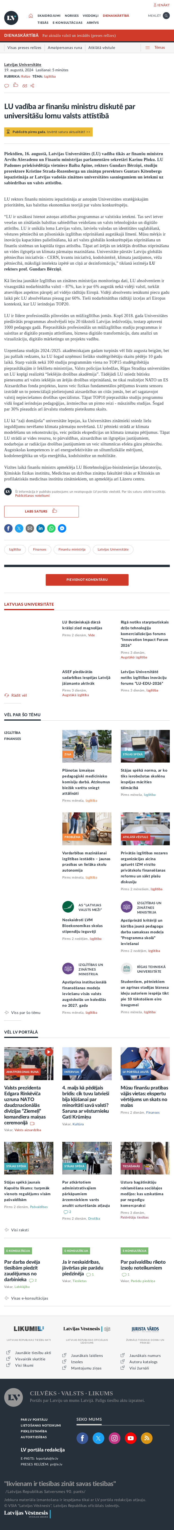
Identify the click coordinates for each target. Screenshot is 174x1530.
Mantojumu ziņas (86, 1368)
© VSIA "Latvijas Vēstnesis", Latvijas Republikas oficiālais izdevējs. (62, 1506)
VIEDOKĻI (90, 15)
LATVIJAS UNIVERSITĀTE (29, 604)
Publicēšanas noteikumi (32, 495)
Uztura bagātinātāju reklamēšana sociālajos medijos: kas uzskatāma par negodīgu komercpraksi (142, 1194)
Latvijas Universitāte (23, 65)
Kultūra (78, 1124)
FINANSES (12, 739)
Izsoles (77, 1362)
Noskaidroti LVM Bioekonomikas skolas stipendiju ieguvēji (82, 926)
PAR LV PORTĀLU (34, 1419)
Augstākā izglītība (134, 657)
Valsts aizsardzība (27, 1130)
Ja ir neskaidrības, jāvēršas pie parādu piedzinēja (82, 1268)
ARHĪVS (93, 22)
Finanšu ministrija (72, 549)
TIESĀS (43, 22)
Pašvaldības (39, 1207)
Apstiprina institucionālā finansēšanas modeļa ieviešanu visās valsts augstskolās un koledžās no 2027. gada (84, 993)
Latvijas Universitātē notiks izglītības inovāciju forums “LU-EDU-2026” (144, 677)
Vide (91, 635)
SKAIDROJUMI (49, 15)
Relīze (25, 76)
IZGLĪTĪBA (12, 733)
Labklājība (22, 1287)
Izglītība (50, 76)
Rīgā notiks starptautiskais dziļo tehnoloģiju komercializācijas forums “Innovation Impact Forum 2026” (145, 633)
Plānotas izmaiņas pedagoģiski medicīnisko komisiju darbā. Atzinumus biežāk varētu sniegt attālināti (86, 782)
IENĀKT (163, 5)
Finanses (39, 549)
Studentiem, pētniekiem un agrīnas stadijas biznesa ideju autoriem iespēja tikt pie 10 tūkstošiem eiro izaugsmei (145, 993)
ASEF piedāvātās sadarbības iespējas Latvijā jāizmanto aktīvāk (86, 677)
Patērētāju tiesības (135, 1217)
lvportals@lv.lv (47, 1458)
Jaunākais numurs (145, 1356)
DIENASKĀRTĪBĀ (116, 15)
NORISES (72, 15)
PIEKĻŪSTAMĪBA (34, 1431)
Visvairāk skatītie (30, 1359)
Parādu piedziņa (143, 1281)
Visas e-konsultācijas (29, 1298)
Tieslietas (80, 1281)
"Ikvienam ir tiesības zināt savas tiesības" (60, 1484)
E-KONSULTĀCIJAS (68, 22)
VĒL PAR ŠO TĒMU (22, 715)
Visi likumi (24, 1365)
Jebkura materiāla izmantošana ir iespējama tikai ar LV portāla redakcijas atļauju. (75, 1500)
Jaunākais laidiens (87, 1356)
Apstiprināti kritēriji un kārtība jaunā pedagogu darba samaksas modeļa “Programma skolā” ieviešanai (142, 932)
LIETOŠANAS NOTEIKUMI (41, 1425)
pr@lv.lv (56, 1464)
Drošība (94, 1218)
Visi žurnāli (139, 1368)
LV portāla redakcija (43, 1450)
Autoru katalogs (143, 1362)
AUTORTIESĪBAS (34, 1437)
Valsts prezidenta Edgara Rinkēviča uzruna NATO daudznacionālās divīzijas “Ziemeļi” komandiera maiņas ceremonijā (25, 1105)
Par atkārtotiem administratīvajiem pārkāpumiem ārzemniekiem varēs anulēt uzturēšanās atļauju (86, 1194)
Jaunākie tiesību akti (33, 1353)
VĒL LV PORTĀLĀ (21, 1032)
